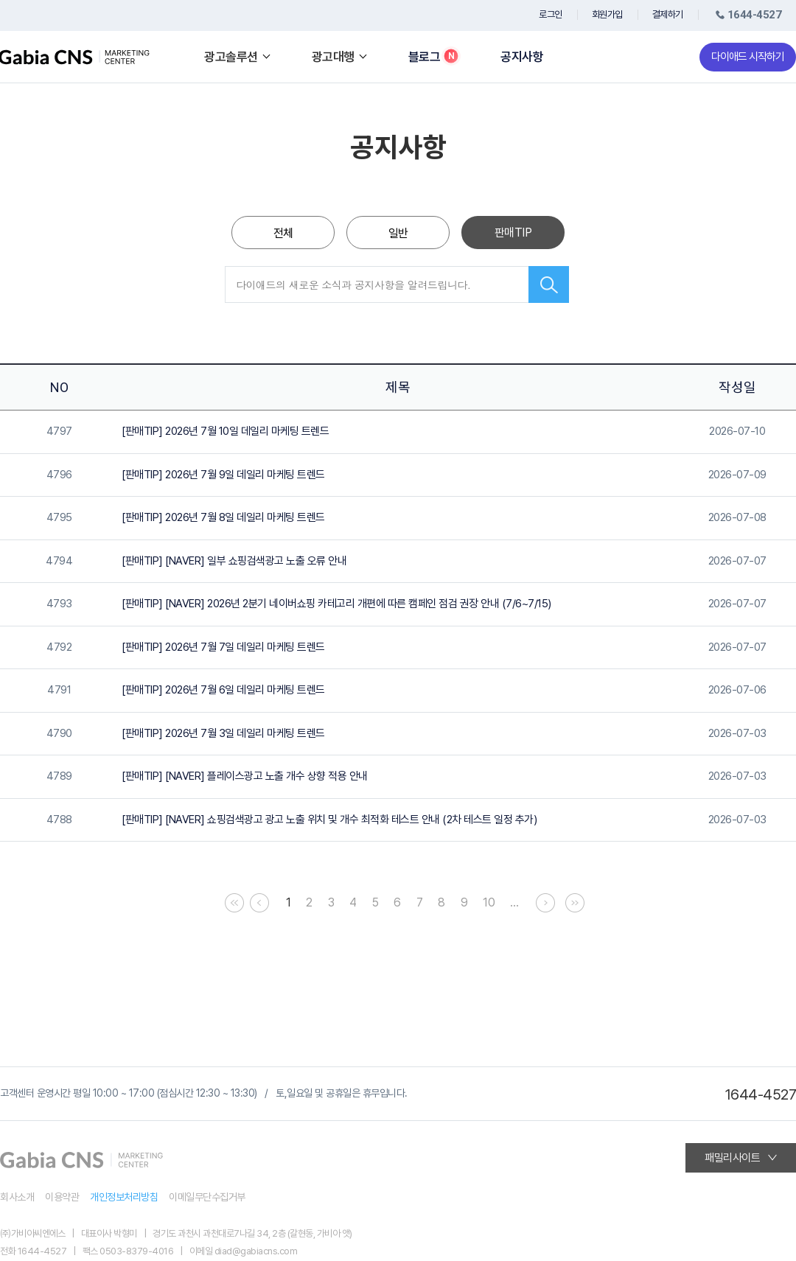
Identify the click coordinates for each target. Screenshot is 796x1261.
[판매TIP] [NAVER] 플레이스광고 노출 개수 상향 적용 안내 (245, 776)
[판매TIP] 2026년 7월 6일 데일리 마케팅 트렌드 (223, 689)
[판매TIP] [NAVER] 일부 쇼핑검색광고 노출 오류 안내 (234, 560)
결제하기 (667, 14)
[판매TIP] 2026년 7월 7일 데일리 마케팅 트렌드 (223, 647)
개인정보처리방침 (124, 1197)
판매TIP (513, 233)
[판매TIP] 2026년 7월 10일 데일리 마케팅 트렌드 (225, 431)
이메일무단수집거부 (207, 1197)
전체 (283, 233)
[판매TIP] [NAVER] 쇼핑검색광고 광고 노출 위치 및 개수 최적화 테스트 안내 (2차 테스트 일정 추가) (329, 819)
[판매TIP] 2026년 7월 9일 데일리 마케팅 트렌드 (223, 474)
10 (489, 902)
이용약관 (62, 1197)
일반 (398, 233)
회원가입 (607, 14)
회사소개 (17, 1197)
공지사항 (521, 57)
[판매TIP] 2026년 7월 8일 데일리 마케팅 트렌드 (223, 517)
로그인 (550, 14)
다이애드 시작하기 (747, 56)
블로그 (424, 57)
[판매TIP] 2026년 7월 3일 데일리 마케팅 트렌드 (223, 733)
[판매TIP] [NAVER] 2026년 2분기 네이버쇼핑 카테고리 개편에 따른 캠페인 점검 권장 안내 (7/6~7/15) (336, 603)
